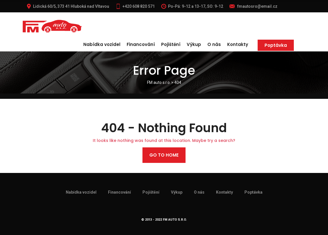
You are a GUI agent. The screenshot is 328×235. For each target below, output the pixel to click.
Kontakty (237, 44)
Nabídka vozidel (101, 44)
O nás (214, 44)
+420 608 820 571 (135, 6)
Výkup (194, 44)
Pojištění (170, 44)
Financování (141, 44)
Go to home (164, 155)
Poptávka (276, 45)
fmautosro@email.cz (253, 6)
